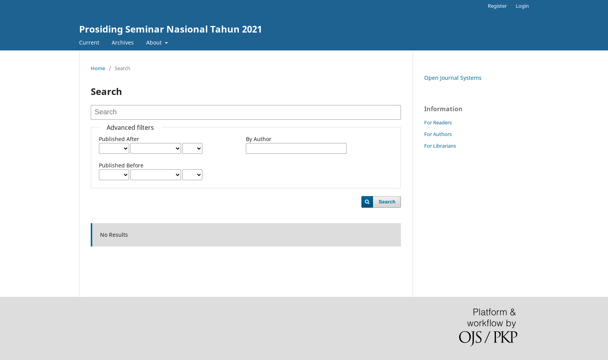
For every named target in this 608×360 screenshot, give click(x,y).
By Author (258, 139)
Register (497, 5)
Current (89, 42)
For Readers (438, 122)
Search (387, 202)
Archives (123, 42)
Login (522, 5)
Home (98, 68)
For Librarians (440, 145)
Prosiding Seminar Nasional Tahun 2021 (170, 28)
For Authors (438, 134)
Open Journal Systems (453, 77)
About (154, 42)
